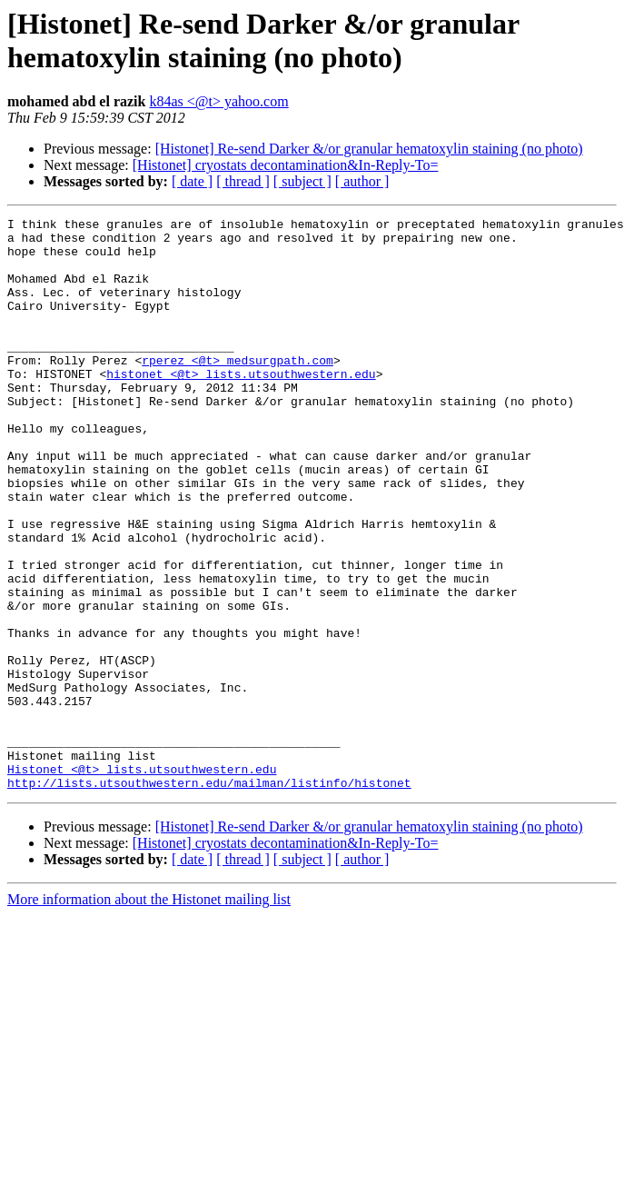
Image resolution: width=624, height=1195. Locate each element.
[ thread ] (243, 181)
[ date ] (192, 181)
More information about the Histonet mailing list (149, 1013)
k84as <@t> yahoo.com (218, 101)
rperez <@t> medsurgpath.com (237, 390)
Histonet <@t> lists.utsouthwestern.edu (141, 880)
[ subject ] (302, 181)
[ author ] (362, 181)
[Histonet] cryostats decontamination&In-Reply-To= (286, 165)
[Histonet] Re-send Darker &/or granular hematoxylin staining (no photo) (369, 148)
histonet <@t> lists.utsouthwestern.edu (240, 406)
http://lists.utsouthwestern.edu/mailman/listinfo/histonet (209, 897)
